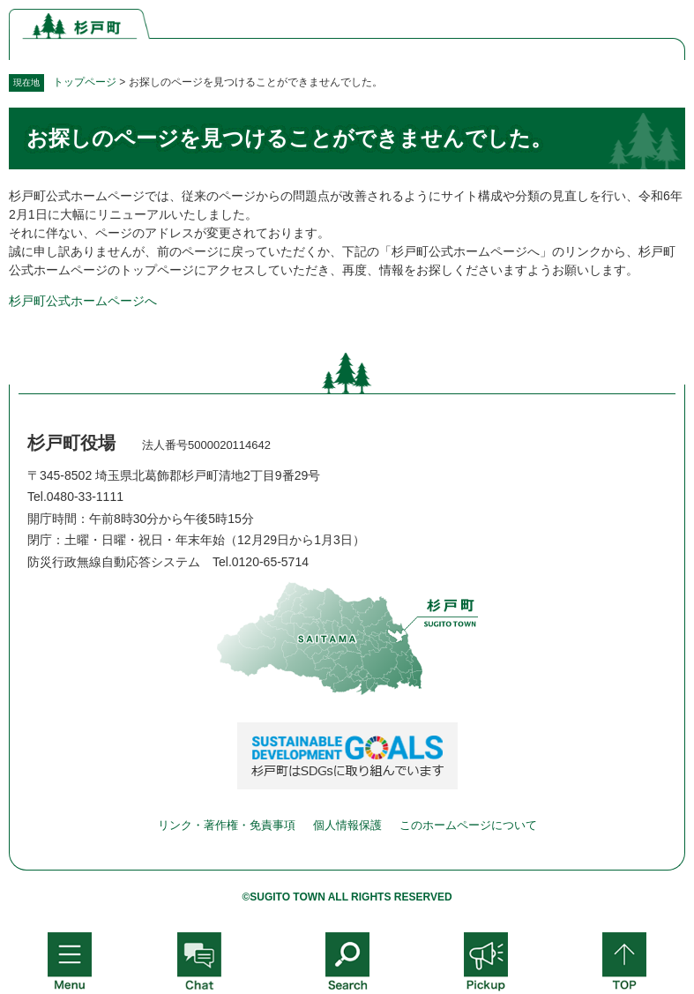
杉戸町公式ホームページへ (83, 301)
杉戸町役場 (71, 442)
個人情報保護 (347, 825)
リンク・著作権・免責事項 (226, 825)
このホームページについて (468, 825)
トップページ (84, 82)
